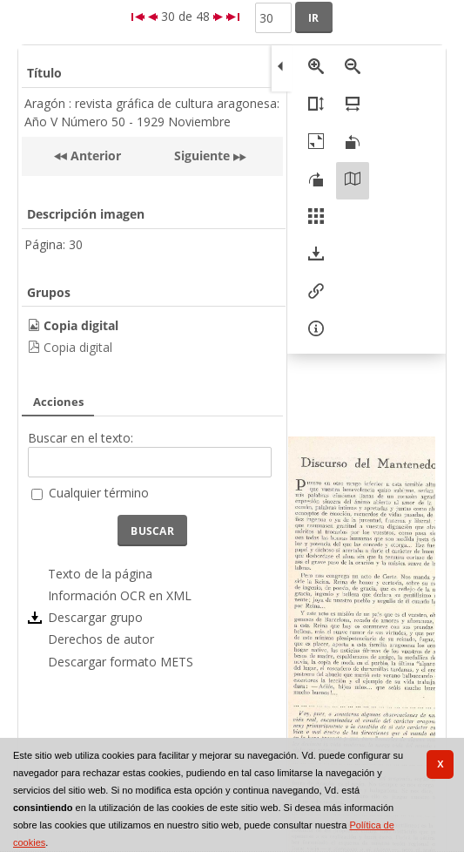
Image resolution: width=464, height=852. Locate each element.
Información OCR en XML (120, 595)
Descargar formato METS (120, 661)
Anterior (94, 155)
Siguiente (202, 155)
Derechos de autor (101, 639)
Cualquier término (99, 492)
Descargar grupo (95, 617)
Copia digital (78, 347)
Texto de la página (100, 573)
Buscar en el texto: (80, 437)
